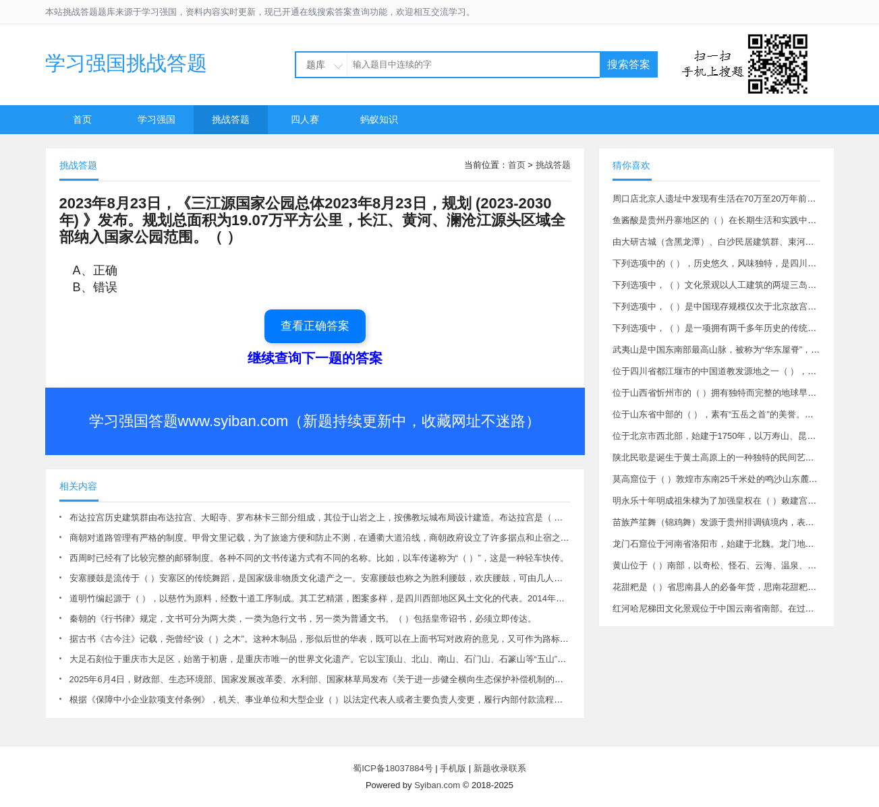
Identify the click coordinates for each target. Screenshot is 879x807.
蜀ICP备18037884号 (393, 768)
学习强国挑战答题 (126, 63)
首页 (82, 119)
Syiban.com (437, 785)
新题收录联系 (500, 768)
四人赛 (305, 119)
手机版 (453, 768)
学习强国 (156, 119)
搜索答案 (628, 64)
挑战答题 (231, 119)
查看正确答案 (315, 326)
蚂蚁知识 (379, 119)
